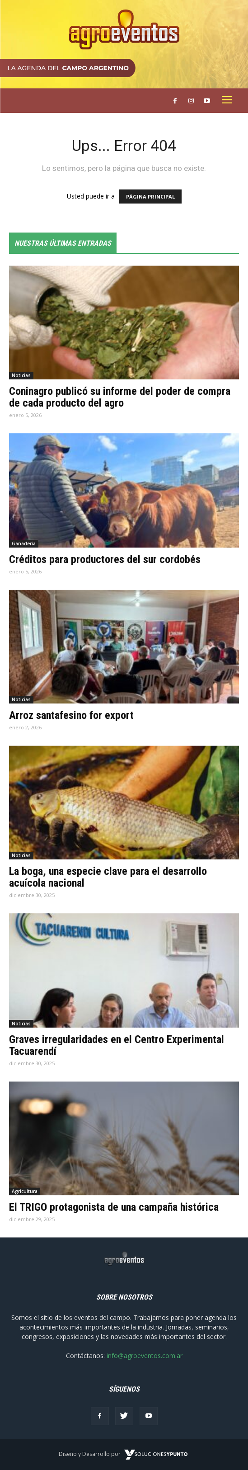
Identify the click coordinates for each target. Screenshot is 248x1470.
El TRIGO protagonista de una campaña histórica (114, 1207)
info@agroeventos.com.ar (144, 1355)
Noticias (21, 375)
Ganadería (24, 543)
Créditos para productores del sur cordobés (105, 559)
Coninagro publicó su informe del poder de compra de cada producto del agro (119, 397)
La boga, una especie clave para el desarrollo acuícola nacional (108, 877)
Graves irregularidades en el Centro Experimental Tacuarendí (116, 1045)
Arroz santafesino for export (71, 715)
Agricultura (24, 1191)
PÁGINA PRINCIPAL (150, 196)
